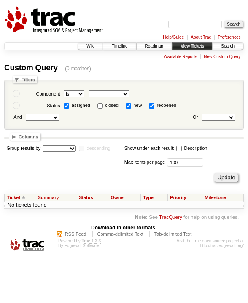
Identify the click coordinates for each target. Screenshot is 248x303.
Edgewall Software (81, 245)
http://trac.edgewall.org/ (222, 245)
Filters (28, 79)
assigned (81, 105)
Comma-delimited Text (120, 234)
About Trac (201, 37)
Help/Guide (173, 37)
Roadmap (154, 46)
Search (228, 46)
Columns (28, 136)
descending (98, 148)
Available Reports (180, 56)
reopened (167, 105)
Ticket (14, 197)
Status (53, 105)
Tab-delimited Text (172, 234)
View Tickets (192, 46)
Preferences (229, 37)
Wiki (90, 46)
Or (195, 117)
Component (48, 93)
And (17, 117)
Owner (118, 197)
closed (112, 105)
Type (148, 197)
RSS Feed (75, 234)
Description (191, 148)
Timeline (119, 46)
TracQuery (170, 217)
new (137, 105)
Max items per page (144, 162)
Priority (178, 197)
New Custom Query (222, 56)
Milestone (215, 197)
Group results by (24, 148)
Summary (48, 197)
